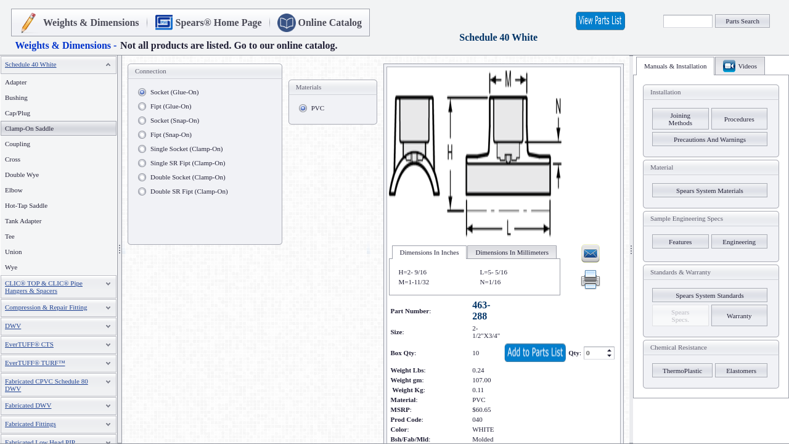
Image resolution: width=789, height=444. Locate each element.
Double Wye (22, 174)
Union (13, 251)
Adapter (16, 82)
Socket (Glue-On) (174, 92)
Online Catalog (330, 22)
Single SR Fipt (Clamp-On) (187, 162)
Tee (10, 236)
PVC (317, 108)
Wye (11, 267)
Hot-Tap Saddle (26, 205)
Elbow (14, 190)
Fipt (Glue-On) (170, 106)
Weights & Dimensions (91, 22)
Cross (12, 159)
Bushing (16, 97)
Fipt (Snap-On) (171, 134)
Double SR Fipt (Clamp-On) (189, 191)
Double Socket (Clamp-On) (188, 177)
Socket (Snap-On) (174, 120)
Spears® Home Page (219, 22)
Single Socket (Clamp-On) (186, 148)
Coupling (17, 143)
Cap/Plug (17, 113)
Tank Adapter (23, 220)
